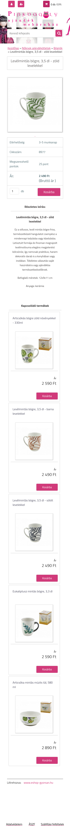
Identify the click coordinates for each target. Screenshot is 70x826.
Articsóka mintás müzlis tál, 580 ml (33, 684)
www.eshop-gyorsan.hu (38, 782)
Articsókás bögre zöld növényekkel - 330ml (34, 320)
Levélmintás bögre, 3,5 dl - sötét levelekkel (33, 502)
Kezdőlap (13, 48)
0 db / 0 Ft (56, 4)
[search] (58, 33)
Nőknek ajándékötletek (36, 48)
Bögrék (58, 48)
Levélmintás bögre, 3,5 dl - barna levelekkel (33, 411)
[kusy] (14, 191)
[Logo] (32, 18)
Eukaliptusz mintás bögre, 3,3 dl (33, 591)
